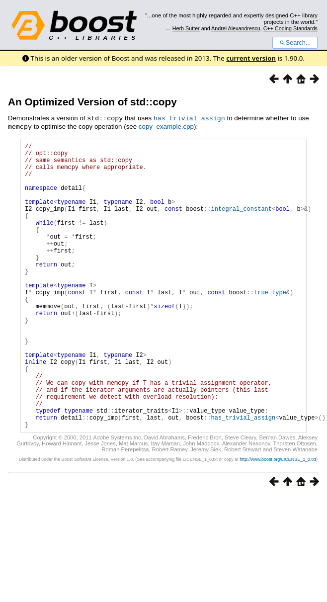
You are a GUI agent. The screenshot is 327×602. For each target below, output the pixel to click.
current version (251, 58)
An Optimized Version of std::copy (92, 101)
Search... (295, 42)
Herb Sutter (186, 28)
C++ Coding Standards (290, 28)
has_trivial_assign (189, 117)
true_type (270, 324)
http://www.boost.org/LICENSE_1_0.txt (278, 519)
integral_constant (241, 222)
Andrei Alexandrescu (235, 28)
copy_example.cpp (166, 126)
